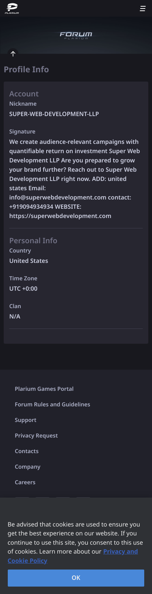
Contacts (26, 451)
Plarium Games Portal (44, 389)
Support (25, 420)
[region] (76, 546)
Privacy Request (36, 435)
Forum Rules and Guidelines (52, 404)
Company (27, 467)
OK (76, 578)
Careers (25, 482)
